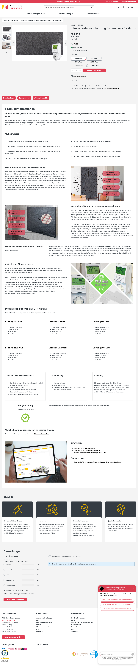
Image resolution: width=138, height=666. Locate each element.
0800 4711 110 (75, 2)
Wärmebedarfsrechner (41, 434)
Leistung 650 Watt (57, 322)
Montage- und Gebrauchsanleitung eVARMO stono (90, 452)
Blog (37, 620)
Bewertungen (24, 98)
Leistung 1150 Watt (14, 348)
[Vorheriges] (13, 43)
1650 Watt (95, 66)
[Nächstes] (66, 43)
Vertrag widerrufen (13, 637)
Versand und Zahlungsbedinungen (82, 622)
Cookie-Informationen (78, 618)
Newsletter (39, 631)
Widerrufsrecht (76, 625)
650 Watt (94, 58)
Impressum (74, 631)
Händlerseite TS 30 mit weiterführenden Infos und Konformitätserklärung (98, 462)
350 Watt (78, 58)
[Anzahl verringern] (72, 70)
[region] (34, 43)
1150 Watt (94, 62)
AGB (72, 629)
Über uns (39, 625)
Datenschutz (75, 627)
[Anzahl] (76, 70)
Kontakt (73, 620)
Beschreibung (8, 98)
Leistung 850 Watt (101, 322)
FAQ (37, 629)
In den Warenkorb (94, 70)
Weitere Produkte (41, 98)
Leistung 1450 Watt (58, 348)
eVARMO (76, 44)
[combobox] (67, 7)
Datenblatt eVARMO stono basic (84, 448)
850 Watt (78, 62)
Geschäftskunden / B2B (44, 622)
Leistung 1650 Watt (101, 348)
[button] (7, 30)
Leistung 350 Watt (13, 322)
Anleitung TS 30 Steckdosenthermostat (87, 450)
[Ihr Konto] (123, 7)
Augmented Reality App (44, 618)
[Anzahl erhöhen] (80, 70)
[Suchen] (92, 7)
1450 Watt (79, 66)
